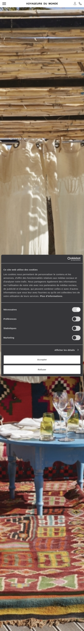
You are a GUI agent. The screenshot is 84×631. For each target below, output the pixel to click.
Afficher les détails (64, 350)
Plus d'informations (51, 296)
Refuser (42, 369)
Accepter (42, 359)
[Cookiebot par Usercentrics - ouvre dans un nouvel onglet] (67, 259)
